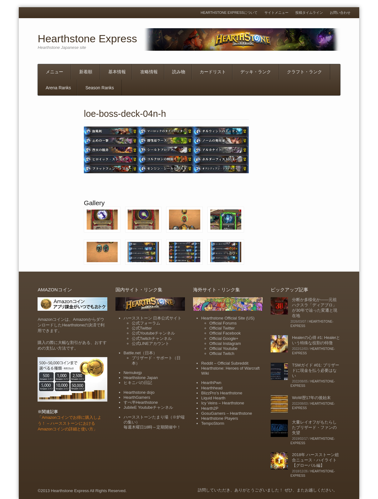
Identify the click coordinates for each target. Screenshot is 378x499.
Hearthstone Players (219, 418)
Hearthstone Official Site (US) (227, 318)
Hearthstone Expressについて (229, 12)
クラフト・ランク (304, 71)
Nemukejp (133, 372)
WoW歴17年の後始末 (311, 397)
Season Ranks (99, 87)
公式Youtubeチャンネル (153, 333)
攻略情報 (149, 71)
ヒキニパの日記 (138, 382)
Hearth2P (209, 408)
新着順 (85, 71)
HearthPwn (211, 382)
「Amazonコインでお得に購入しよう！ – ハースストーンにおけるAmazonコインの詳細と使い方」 (69, 423)
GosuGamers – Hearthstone (226, 413)
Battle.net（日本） (140, 353)
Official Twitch (221, 353)
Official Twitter (222, 328)
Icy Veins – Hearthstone (222, 403)
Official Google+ (223, 338)
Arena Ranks (58, 87)
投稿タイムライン (309, 12)
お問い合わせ (340, 12)
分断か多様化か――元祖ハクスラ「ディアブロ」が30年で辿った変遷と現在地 (314, 307)
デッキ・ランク (255, 71)
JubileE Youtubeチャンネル (148, 407)
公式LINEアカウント (150, 343)
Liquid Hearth (213, 398)
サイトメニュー (276, 12)
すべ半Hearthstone (141, 402)
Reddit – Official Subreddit (224, 363)
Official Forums (223, 323)
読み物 (178, 71)
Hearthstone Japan (141, 377)
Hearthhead (211, 388)
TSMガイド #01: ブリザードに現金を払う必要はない (315, 370)
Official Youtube (223, 348)
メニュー (54, 71)
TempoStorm (212, 423)
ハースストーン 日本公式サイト (153, 318)
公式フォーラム (146, 323)
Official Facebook (225, 333)
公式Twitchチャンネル (152, 338)
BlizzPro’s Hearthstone (221, 393)
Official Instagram (225, 343)
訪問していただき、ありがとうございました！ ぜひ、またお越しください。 (267, 490)
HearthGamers (137, 397)
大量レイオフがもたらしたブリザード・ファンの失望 (314, 427)
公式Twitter (142, 328)
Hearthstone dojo (139, 392)
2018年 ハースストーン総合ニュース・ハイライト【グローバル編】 (315, 460)
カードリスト (213, 71)
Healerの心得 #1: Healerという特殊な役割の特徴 (316, 340)
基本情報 (117, 71)
